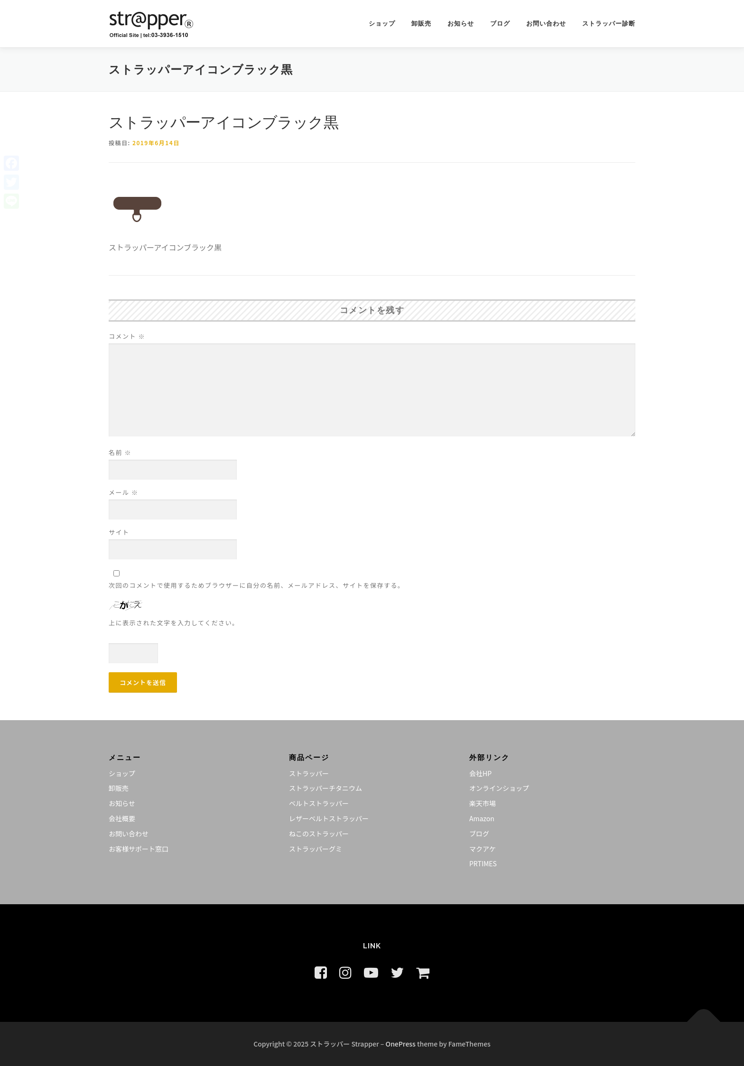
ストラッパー (309, 773)
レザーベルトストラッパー (329, 818)
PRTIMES (483, 863)
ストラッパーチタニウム (325, 788)
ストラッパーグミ (315, 848)
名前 (120, 452)
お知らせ (460, 23)
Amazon (481, 818)
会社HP (480, 773)
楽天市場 (482, 803)
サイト (119, 532)
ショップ (382, 23)
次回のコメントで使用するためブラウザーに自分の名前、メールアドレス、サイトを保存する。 (257, 585)
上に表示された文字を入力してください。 (174, 622)
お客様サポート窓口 (138, 848)
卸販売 (421, 23)
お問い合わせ (546, 23)
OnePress (401, 1043)
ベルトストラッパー (319, 803)
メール (123, 492)
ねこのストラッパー (319, 833)
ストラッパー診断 (608, 23)
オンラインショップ (499, 788)
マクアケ (482, 848)
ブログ (500, 23)
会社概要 (122, 818)
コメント (127, 336)
